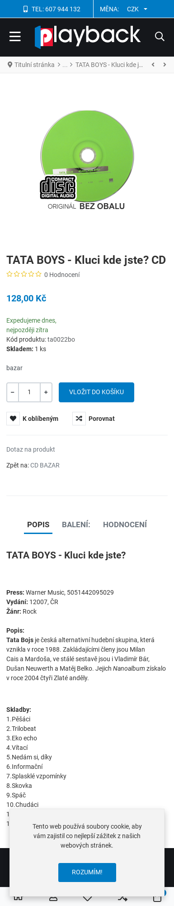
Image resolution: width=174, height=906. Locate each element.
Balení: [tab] (76, 524)
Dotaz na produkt (30, 449)
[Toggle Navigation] (15, 37)
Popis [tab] (38, 524)
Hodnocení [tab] (125, 524)
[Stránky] (153, 64)
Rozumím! (87, 872)
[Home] (18, 897)
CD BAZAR (45, 465)
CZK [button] (133, 9)
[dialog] (87, 852)
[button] (160, 37)
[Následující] (164, 64)
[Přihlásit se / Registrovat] (53, 897)
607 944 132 (62, 9)
